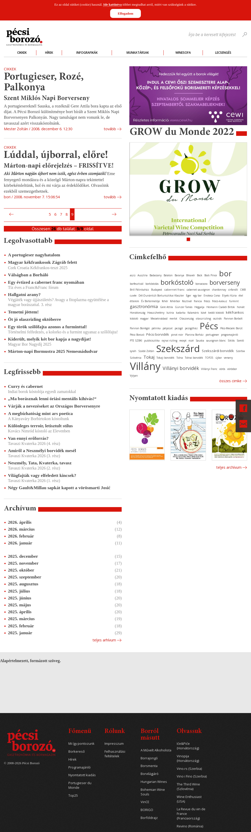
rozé (191, 340)
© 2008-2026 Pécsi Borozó (21, 763)
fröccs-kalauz (219, 301)
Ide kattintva (112, 4)
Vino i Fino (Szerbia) (192, 776)
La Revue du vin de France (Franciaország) (191, 813)
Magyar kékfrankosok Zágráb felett (42, 262)
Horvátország (137, 312)
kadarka (180, 312)
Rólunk (114, 731)
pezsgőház (191, 328)
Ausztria (143, 275)
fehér (165, 301)
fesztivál (187, 301)
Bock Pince (210, 275)
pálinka (156, 328)
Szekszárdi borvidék (218, 350)
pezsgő (179, 328)
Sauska (200, 340)
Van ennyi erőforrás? (28, 438)
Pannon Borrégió (140, 328)
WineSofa (183, 52)
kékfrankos (235, 312)
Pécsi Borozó (137, 334)
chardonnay (219, 289)
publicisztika (152, 340)
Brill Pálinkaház (139, 289)
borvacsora (201, 284)
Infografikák (87, 52)
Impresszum (114, 743)
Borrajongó (149, 758)
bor (225, 273)
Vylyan (134, 375)
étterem (134, 301)
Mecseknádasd (159, 318)
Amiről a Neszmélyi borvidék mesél (42, 450)
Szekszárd (178, 348)
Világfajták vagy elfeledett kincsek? (42, 475)
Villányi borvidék (181, 368)
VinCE (145, 802)
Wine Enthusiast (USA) (189, 799)
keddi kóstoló (216, 312)
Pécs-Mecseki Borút (231, 328)
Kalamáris (193, 312)
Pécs (209, 326)
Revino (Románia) (190, 826)
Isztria (170, 312)
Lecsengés (223, 52)
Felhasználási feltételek (114, 753)
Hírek (49, 52)
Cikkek (22, 52)
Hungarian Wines (154, 782)
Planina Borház (194, 334)
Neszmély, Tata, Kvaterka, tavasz (39, 462)
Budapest (156, 289)
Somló (240, 340)
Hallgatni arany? (24, 294)
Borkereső (76, 751)
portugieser (212, 334)
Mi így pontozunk (81, 743)
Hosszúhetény (155, 312)
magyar (144, 318)
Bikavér (190, 275)
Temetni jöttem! (23, 311)
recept (182, 340)
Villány (145, 366)
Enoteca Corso (212, 295)
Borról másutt (150, 734)
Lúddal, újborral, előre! (56, 155)
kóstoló (134, 318)
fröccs (207, 301)
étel (241, 295)
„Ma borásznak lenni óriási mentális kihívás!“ (52, 398)
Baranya (179, 275)
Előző (11, 214)
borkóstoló (177, 282)
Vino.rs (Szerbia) (189, 769)
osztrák (217, 318)
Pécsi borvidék (157, 334)
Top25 (73, 795)
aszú (132, 275)
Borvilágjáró (150, 774)
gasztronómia (144, 306)
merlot (173, 318)
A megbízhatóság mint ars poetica (40, 413)
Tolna (179, 357)
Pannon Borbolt (233, 318)
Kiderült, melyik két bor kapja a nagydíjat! (49, 339)
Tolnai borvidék (194, 357)
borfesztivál (136, 284)
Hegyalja (199, 307)
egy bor (197, 295)
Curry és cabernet (25, 386)
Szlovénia (135, 357)
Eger (188, 295)
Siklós (231, 340)
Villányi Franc (209, 369)
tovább (110, 128)
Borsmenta (149, 766)
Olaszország (186, 318)
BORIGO (147, 810)
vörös (222, 369)
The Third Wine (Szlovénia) (188, 786)
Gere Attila (166, 307)
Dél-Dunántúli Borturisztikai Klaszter (161, 295)
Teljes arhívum (104, 640)
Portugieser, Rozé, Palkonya (44, 82)
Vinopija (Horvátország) (188, 758)
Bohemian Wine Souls (153, 791)
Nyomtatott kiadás (82, 775)
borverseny (225, 282)
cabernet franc (174, 289)
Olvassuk (189, 731)
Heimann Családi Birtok (220, 307)
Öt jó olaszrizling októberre (34, 319)
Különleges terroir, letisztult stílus (40, 425)
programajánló (229, 334)
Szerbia (240, 351)
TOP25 (209, 357)
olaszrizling (203, 318)
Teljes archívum (229, 467)
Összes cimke (230, 380)
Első (5, 214)
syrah (133, 351)
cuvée (133, 295)
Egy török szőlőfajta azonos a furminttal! (47, 326)
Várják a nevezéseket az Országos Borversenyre (54, 406)
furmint (234, 301)
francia (198, 301)
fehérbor (175, 301)
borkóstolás (152, 284)
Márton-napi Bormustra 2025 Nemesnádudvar (53, 351)
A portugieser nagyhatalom (34, 254)
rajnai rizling (169, 340)
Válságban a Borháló (28, 274)
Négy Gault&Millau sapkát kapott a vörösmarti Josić (59, 487)
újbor (218, 357)
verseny (228, 357)
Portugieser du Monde (79, 785)
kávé (203, 312)
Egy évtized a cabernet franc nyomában (46, 282)
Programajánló (79, 767)
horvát (241, 307)
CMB (243, 289)
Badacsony (156, 275)
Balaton (168, 275)
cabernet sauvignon (198, 289)
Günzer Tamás (183, 307)
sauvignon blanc (216, 340)
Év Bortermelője (150, 301)
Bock (199, 275)
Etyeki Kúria (229, 295)
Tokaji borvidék (165, 357)
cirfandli (233, 289)
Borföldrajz (149, 818)
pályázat (168, 328)
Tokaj (148, 357)
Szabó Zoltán (146, 351)
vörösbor (232, 369)
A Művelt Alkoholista (156, 750)
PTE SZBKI (136, 340)
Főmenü (79, 731)
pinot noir (177, 334)
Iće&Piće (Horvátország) (188, 745)
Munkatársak (138, 52)
